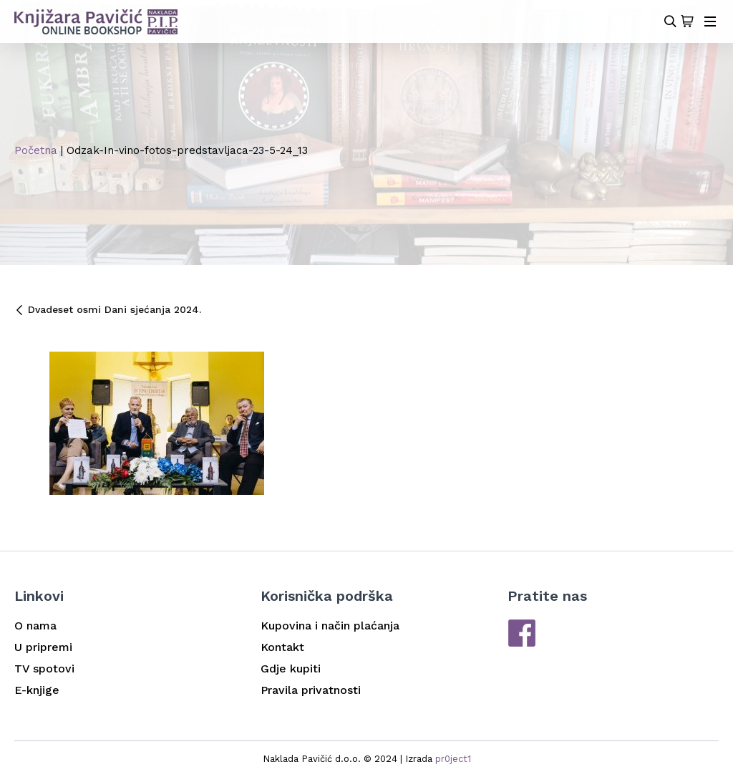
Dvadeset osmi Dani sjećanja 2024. (107, 309)
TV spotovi (44, 668)
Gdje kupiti (291, 668)
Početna (35, 150)
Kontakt (282, 647)
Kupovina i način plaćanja (330, 625)
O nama (35, 625)
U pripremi (43, 647)
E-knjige (36, 690)
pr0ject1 (453, 758)
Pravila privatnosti (311, 690)
